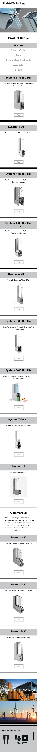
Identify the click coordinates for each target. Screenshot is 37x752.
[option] (18, 20)
